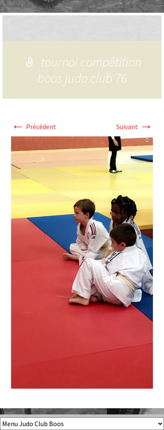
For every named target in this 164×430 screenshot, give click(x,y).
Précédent (33, 126)
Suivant (134, 126)
